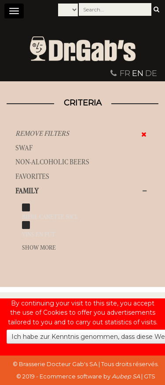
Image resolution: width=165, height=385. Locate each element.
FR (125, 73)
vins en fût (38, 234)
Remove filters (42, 133)
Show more (39, 247)
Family (27, 191)
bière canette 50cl (50, 217)
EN (137, 73)
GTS (149, 376)
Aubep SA (126, 376)
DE (151, 73)
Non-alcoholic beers (52, 162)
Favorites (32, 176)
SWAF (24, 148)
